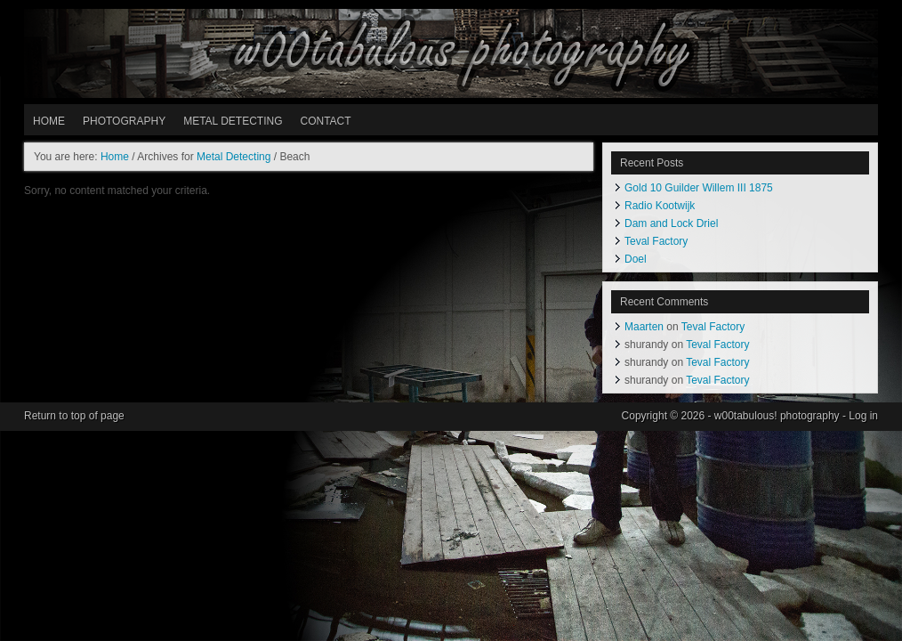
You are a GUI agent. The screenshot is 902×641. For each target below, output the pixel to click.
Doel (635, 259)
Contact (325, 121)
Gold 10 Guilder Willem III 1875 (698, 188)
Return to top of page (74, 416)
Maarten (644, 326)
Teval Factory (656, 241)
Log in (863, 416)
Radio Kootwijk (659, 205)
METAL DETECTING (232, 121)
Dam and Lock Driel (671, 223)
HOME (49, 121)
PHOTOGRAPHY (124, 121)
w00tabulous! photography (451, 53)
